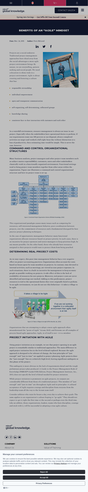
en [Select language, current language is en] (6, 488)
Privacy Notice (60, 463)
